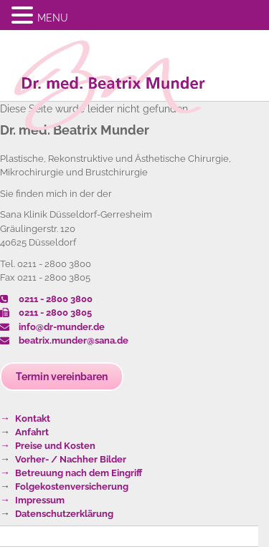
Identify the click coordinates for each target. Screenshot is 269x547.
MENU (52, 18)
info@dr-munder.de (52, 326)
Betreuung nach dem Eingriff (78, 473)
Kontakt (32, 418)
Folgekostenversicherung (71, 486)
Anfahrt (32, 432)
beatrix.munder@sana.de (64, 340)
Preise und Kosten (55, 445)
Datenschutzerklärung (64, 513)
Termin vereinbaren (62, 376)
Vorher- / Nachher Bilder (70, 459)
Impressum (40, 500)
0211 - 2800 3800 (46, 299)
